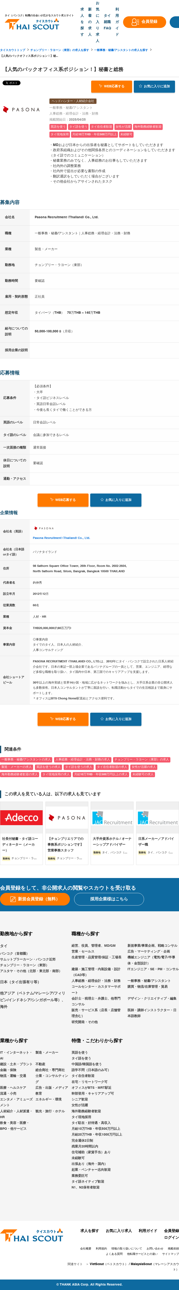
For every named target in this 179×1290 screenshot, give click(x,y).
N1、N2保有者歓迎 (86, 1187)
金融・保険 (8, 1070)
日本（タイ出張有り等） (20, 982)
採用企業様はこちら (109, 899)
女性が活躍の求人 (144, 767)
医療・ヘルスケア (13, 1087)
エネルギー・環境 (48, 1099)
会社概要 (85, 1248)
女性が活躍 (80, 1105)
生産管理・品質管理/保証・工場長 (96, 957)
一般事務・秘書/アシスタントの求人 (26, 759)
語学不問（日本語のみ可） (91, 1070)
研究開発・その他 (85, 1022)
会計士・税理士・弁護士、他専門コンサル (96, 1001)
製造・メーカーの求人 (16, 767)
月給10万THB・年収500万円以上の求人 (101, 774)
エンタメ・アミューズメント (16, 1102)
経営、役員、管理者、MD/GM (94, 945)
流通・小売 (8, 1093)
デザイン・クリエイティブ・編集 (151, 998)
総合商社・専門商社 (50, 1070)
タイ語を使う (81, 1058)
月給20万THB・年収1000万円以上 (97, 1134)
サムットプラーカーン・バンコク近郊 (27, 959)
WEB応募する (111, 86)
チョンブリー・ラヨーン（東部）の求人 (141, 759)
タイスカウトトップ (12, 50)
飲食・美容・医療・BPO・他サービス (14, 1125)
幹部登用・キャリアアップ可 (93, 1093)
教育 (38, 1093)
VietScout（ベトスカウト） (109, 1264)
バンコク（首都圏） (14, 953)
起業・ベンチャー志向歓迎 (91, 1170)
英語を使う (80, 1052)
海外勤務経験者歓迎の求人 (19, 774)
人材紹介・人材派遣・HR (16, 1114)
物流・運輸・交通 (13, 1076)
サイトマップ (170, 1254)
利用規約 (101, 1248)
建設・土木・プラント (16, 1064)
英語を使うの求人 (48, 767)
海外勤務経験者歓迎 (86, 1111)
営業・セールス (83, 951)
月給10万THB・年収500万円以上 (96, 1128)
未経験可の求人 (143, 774)
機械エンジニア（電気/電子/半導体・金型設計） (151, 960)
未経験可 (78, 1158)
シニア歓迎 (80, 1099)
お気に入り (154, 86)
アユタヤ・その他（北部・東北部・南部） (31, 971)
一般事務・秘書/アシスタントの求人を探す (121, 50)
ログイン (171, 1238)
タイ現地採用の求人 (56, 774)
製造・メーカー (46, 1052)
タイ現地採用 (81, 1117)
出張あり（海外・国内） (89, 1164)
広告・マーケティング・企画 (148, 951)
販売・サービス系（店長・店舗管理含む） (96, 1013)
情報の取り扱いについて (126, 1248)
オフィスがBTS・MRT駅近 (91, 1087)
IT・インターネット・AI (16, 1055)
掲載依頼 (173, 1248)
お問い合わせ (155, 1248)
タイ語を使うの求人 (78, 767)
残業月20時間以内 (85, 1146)
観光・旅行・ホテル (50, 1111)
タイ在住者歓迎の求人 (112, 767)
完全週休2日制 (82, 1140)
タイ (3, 946)
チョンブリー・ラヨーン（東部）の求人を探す (59, 50)
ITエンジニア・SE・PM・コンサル (153, 969)
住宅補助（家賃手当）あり (91, 1152)
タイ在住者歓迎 (83, 1076)
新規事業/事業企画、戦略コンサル (152, 945)
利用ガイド (148, 1231)
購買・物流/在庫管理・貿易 (147, 986)
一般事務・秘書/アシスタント (149, 981)
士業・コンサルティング (51, 1079)
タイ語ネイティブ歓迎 (88, 1181)
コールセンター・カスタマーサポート (96, 989)
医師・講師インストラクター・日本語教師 (151, 1013)
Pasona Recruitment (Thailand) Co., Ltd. (61, 538)
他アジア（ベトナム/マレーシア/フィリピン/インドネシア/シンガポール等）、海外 (32, 1000)
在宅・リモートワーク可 (89, 1082)
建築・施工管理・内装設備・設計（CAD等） (96, 972)
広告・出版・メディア (51, 1087)
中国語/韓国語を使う (87, 1064)
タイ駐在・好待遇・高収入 (91, 1123)
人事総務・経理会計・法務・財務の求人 (82, 759)
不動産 (40, 1064)
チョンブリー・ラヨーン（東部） (24, 965)
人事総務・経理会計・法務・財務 (96, 981)
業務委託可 (80, 1176)
